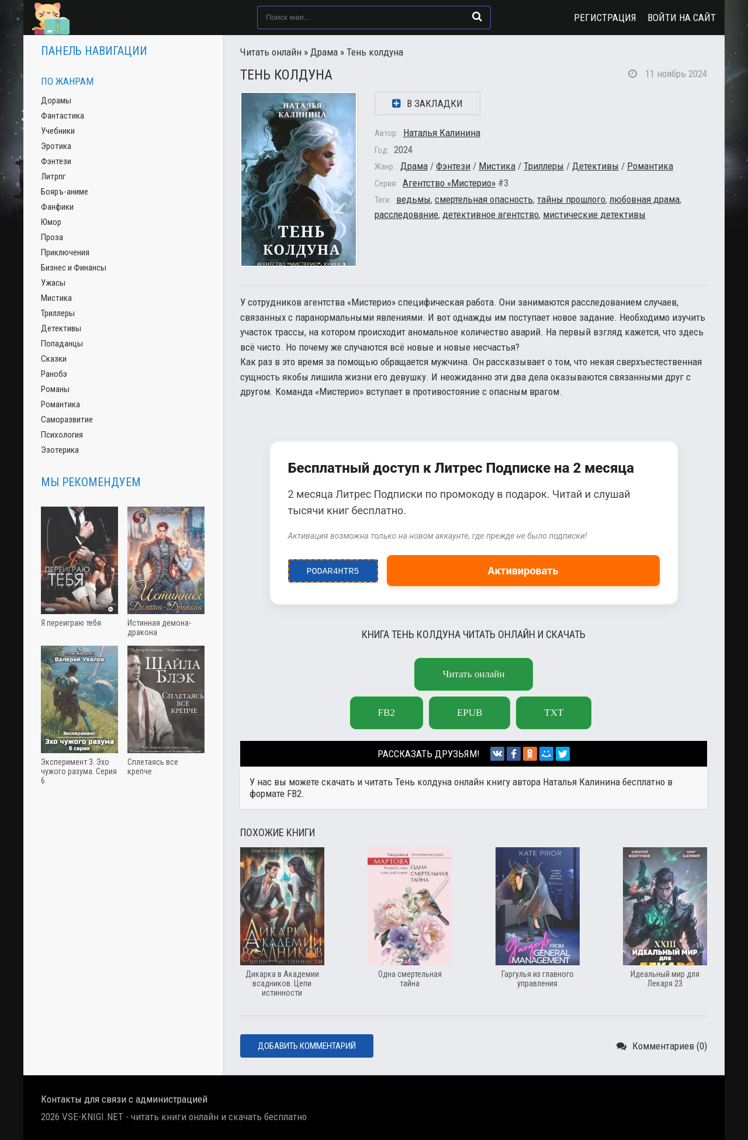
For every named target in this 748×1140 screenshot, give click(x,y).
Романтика (650, 166)
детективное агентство (490, 214)
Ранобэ (54, 374)
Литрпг (53, 176)
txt (553, 712)
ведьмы (413, 199)
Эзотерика (60, 450)
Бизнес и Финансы (73, 267)
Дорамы (56, 100)
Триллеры (544, 166)
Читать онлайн (271, 52)
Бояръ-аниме (64, 191)
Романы (55, 389)
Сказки (54, 359)
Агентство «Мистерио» (449, 183)
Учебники (58, 131)
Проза (52, 237)
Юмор (51, 222)
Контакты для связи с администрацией (124, 1099)
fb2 (386, 712)
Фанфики (57, 207)
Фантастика (62, 115)
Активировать (523, 570)
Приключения (65, 252)
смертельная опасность (484, 199)
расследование (406, 214)
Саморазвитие (67, 419)
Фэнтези (453, 166)
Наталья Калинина (441, 132)
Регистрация (605, 17)
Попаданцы (62, 343)
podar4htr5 (332, 568)
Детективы (595, 166)
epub (469, 712)
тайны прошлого (571, 199)
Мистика (497, 166)
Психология (62, 434)
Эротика (56, 146)
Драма (324, 52)
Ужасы (53, 283)
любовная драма (645, 199)
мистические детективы (594, 214)
